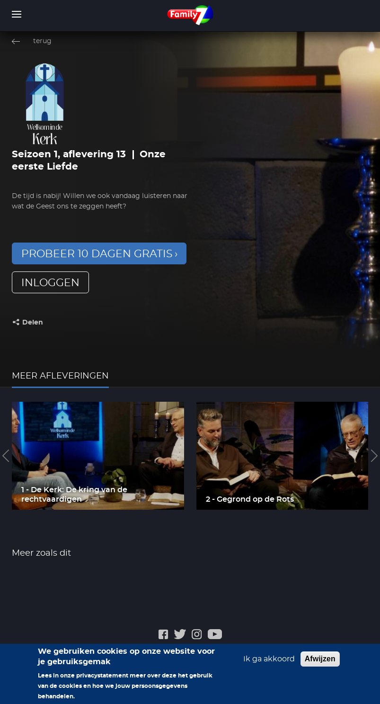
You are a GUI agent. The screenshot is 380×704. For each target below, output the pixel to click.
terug (42, 41)
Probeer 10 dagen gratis (97, 254)
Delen (32, 322)
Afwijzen (320, 664)
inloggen (50, 283)
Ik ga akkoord (269, 664)
